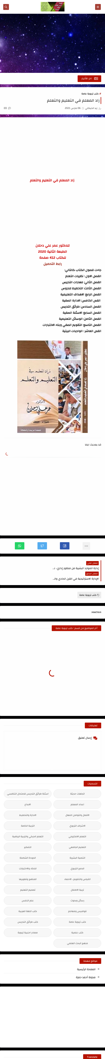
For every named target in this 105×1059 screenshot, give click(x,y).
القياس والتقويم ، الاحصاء (77, 868)
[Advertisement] (52, 43)
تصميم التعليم (27, 879)
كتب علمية (77, 922)
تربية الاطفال (77, 879)
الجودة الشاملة (28, 847)
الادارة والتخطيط (27, 804)
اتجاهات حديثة (77, 783)
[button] (64, 545)
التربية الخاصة (28, 815)
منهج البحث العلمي (77, 932)
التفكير (27, 836)
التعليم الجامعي (77, 836)
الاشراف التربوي (77, 815)
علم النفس (28, 890)
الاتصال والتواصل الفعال (77, 804)
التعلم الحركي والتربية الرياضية (27, 826)
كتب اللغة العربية (27, 900)
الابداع (28, 794)
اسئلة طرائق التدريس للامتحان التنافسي (28, 783)
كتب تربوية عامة (90, 93)
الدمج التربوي (77, 858)
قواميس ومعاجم (77, 900)
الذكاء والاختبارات (28, 858)
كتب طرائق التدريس (28, 911)
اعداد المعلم (77, 794)
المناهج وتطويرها (28, 868)
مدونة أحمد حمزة (85, 966)
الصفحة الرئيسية (86, 958)
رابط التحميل (52, 264)
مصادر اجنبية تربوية (28, 922)
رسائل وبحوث (77, 890)
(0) (7, 108)
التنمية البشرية (77, 847)
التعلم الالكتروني (77, 826)
